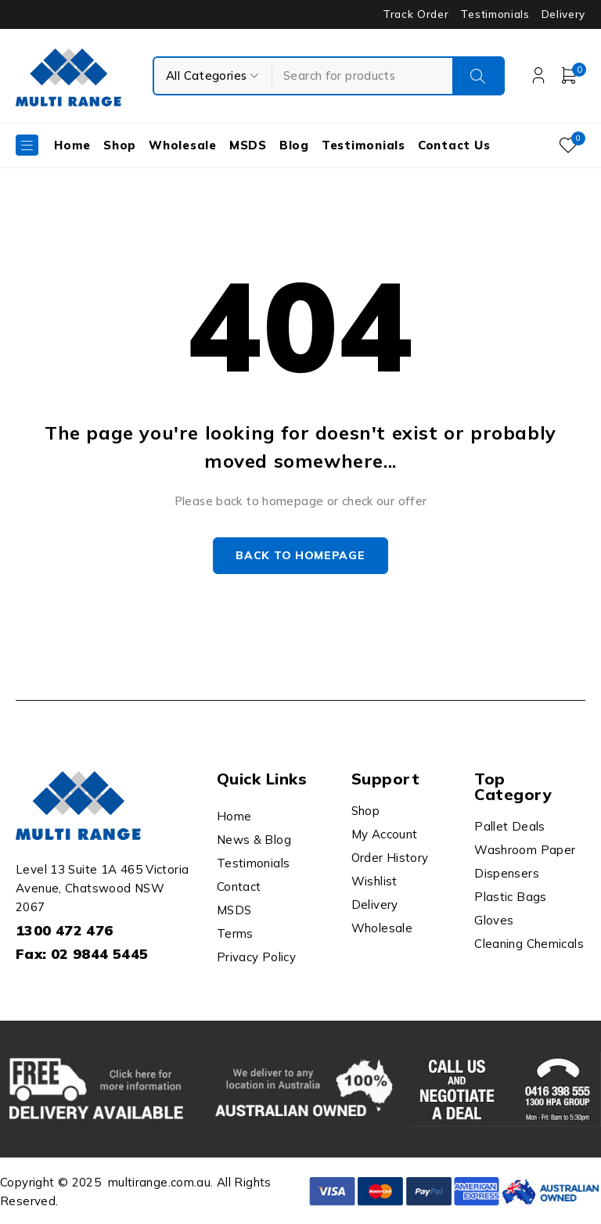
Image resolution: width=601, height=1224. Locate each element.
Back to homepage (300, 557)
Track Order (415, 14)
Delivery (563, 14)
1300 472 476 (64, 932)
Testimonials (494, 14)
